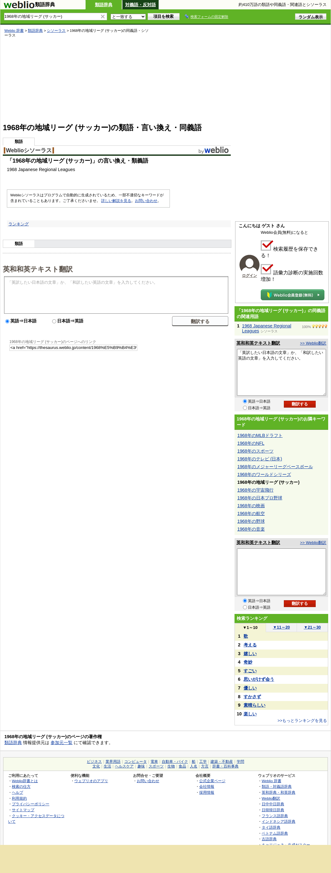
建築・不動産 (221, 761)
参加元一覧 (61, 742)
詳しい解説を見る (116, 201)
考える (250, 644)
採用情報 (206, 792)
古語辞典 (269, 839)
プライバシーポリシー (30, 804)
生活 (107, 766)
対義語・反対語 (140, 4)
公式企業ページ (212, 781)
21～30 (312, 627)
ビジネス (94, 761)
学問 (240, 761)
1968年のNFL (250, 443)
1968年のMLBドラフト (260, 435)
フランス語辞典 (275, 816)
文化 (96, 766)
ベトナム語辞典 (275, 833)
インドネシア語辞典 (278, 821)
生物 (171, 766)
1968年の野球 (251, 521)
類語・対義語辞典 (277, 786)
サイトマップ (23, 810)
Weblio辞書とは (25, 781)
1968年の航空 (251, 513)
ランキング (18, 224)
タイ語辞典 (271, 827)
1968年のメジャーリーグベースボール (275, 466)
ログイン (249, 275)
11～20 (281, 627)
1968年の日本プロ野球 (259, 497)
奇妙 (248, 662)
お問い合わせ (146, 201)
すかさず (252, 696)
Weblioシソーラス (29, 150)
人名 (193, 766)
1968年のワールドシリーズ (264, 474)
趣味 (141, 766)
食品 (182, 766)
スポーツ (156, 766)
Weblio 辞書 (14, 30)
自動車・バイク (175, 761)
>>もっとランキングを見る (302, 720)
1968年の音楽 (251, 529)
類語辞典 (103, 4)
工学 (203, 761)
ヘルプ (17, 792)
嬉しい (250, 653)
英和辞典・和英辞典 (278, 792)
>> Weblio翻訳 (313, 343)
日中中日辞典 (273, 804)
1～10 (250, 627)
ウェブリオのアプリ (91, 781)
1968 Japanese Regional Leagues (266, 328)
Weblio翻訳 (271, 798)
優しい (250, 687)
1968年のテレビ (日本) (259, 458)
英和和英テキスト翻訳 (38, 268)
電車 (154, 761)
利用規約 (19, 798)
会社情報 (206, 786)
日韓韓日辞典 (273, 810)
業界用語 (113, 761)
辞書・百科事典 (225, 766)
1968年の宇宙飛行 (255, 490)
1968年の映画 (251, 505)
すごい (250, 670)
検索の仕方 (21, 786)
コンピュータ (135, 761)
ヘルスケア (124, 766)
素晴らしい (254, 705)
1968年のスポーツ (255, 451)
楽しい (250, 713)
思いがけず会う (259, 679)
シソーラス (56, 30)
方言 (205, 766)
